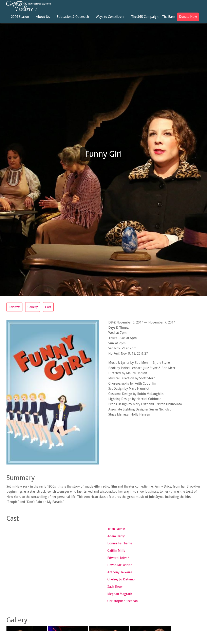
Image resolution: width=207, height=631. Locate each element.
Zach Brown (115, 587)
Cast (48, 307)
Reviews (14, 307)
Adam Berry (116, 536)
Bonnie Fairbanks (119, 543)
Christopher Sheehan (122, 601)
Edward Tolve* (118, 558)
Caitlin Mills (116, 551)
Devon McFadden (119, 565)
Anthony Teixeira (119, 572)
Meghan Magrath (119, 594)
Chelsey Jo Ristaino (121, 579)
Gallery (32, 307)
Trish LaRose (116, 529)
